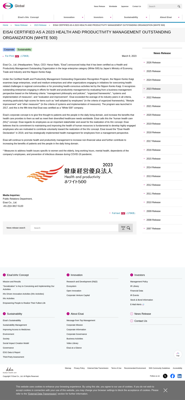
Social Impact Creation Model (16, 343)
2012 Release (153, 185)
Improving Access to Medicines (16, 329)
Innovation (77, 275)
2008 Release (153, 220)
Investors (139, 275)
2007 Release (153, 228)
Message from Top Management (81, 320)
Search (123, 228)
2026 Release (153, 62)
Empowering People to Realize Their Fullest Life (24, 303)
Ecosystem (71, 286)
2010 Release (153, 202)
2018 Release (153, 132)
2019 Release (153, 124)
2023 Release (40, 25)
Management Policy (139, 281)
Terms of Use (116, 368)
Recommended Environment (135, 368)
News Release (99, 6)
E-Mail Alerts (137, 304)
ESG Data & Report (11, 352)
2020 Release (153, 115)
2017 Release (153, 141)
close (165, 390)
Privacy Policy (79, 368)
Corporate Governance (77, 334)
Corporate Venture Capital (78, 295)
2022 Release (153, 97)
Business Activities (75, 339)
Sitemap (68, 368)
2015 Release (153, 158)
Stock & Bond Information (141, 300)
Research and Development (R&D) (82, 281)
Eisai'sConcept (18, 275)
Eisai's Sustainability (12, 320)
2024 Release (153, 80)
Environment (8, 334)
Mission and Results (12, 281)
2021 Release (153, 106)
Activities (8, 298)
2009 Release (153, 211)
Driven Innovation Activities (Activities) (23, 294)
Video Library (72, 343)
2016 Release (153, 150)
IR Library (134, 286)
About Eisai (77, 313)
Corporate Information (76, 329)
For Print (17, 56)
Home (5, 25)
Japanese (125, 6)
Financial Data (136, 291)
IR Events (134, 295)
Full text (124, 213)
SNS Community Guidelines (159, 368)
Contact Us (137, 6)
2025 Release (153, 71)
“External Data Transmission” (42, 394)
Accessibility (177, 368)
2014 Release (153, 167)
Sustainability (14, 313)
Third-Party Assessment (13, 357)
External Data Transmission (97, 368)
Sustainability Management (15, 325)
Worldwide (113, 6)
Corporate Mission (75, 325)
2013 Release (153, 176)
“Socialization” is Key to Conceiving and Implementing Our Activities (28, 287)
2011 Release (153, 193)
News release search (16, 228)
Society (6, 339)
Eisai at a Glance (74, 348)
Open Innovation (74, 291)
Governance (8, 348)
